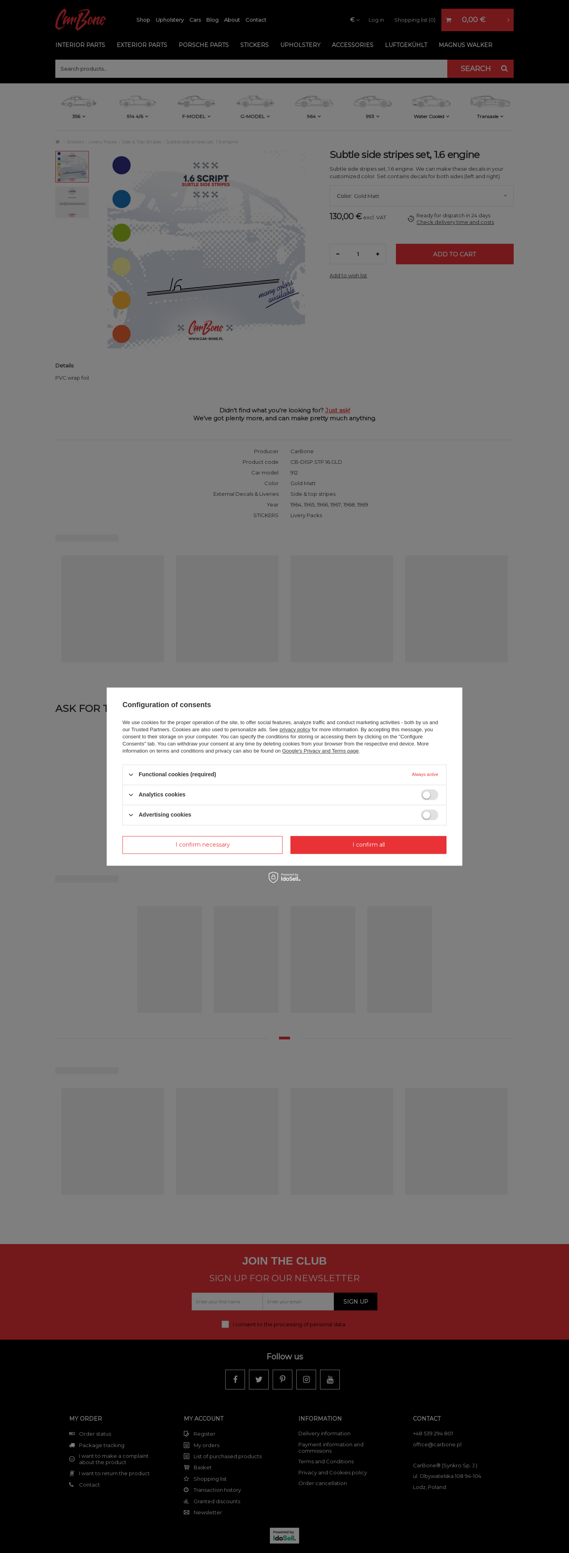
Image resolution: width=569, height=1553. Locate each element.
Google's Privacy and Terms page (320, 751)
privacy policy (294, 729)
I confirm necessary (202, 844)
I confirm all (368, 844)
